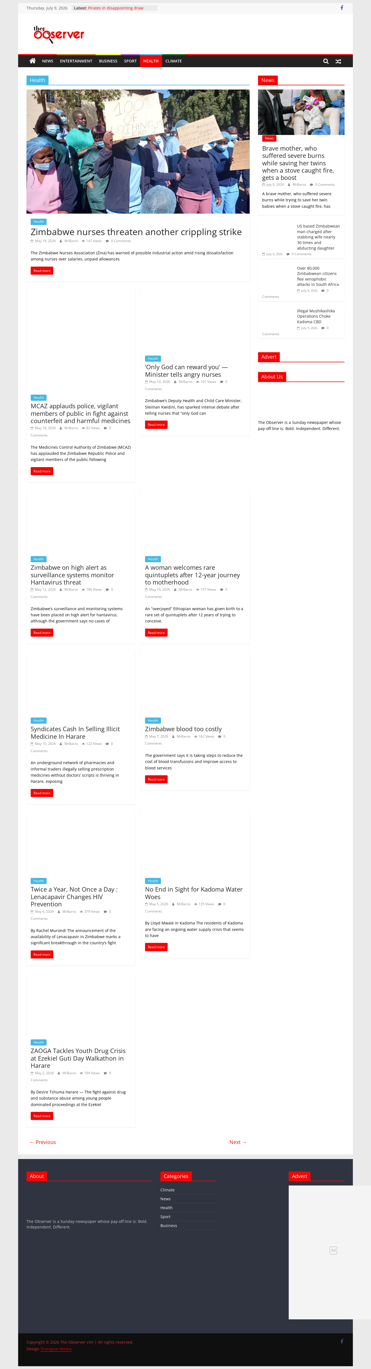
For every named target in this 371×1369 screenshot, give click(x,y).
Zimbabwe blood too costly (183, 729)
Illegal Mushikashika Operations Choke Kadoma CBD (316, 316)
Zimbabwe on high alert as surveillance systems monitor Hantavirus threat (72, 574)
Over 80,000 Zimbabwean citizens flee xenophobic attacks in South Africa (318, 276)
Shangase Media (55, 1348)
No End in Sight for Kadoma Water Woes (194, 892)
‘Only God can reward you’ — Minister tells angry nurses (186, 370)
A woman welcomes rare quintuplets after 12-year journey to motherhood (192, 574)
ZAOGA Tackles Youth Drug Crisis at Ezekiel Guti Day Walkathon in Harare (78, 1057)
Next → (238, 1142)
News (47, 61)
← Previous (42, 1142)
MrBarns (71, 240)
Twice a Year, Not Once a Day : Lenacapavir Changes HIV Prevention (74, 896)
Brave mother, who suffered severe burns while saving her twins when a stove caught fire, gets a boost (298, 163)
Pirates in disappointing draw (115, 8)
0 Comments (118, 240)
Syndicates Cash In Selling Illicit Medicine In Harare (75, 732)
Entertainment (76, 61)
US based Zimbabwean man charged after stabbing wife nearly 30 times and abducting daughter (318, 236)
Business (108, 61)
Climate (173, 61)
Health (151, 61)
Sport (130, 61)
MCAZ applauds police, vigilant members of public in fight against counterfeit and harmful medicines (80, 413)
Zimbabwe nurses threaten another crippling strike (136, 232)
